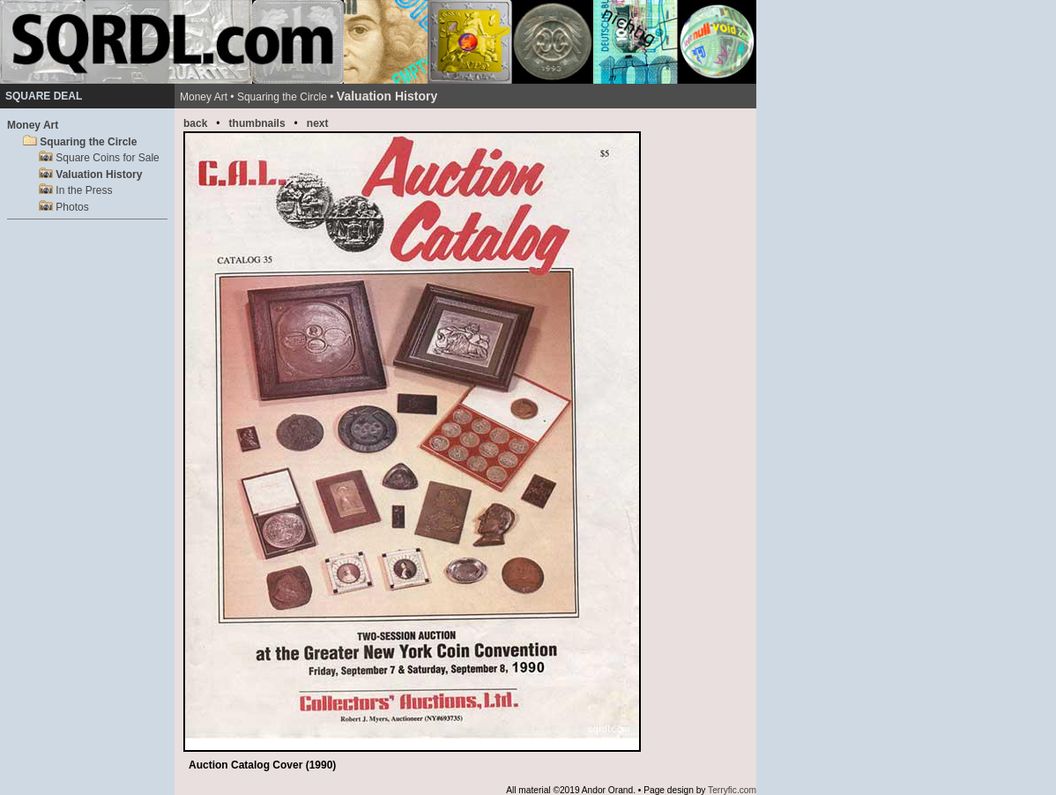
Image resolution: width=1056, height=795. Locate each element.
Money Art (32, 125)
